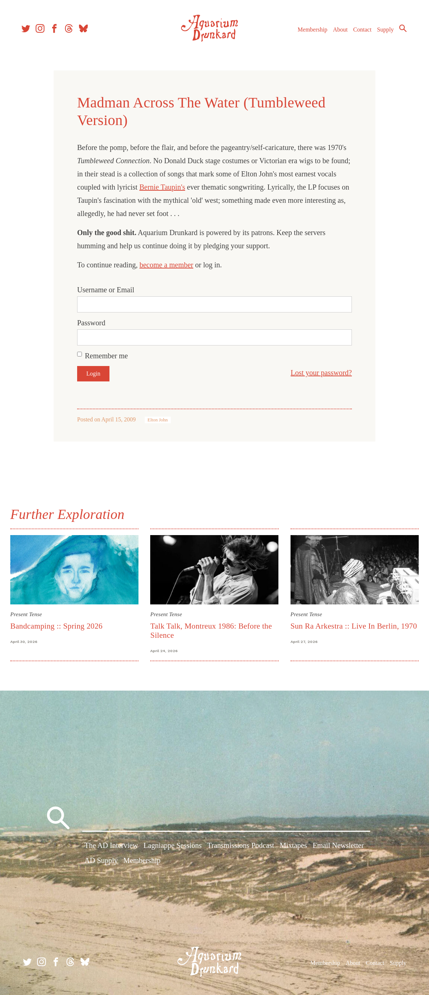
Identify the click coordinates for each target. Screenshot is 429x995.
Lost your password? (321, 373)
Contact (359, 32)
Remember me (106, 356)
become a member (167, 265)
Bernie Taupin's (162, 187)
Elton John (158, 419)
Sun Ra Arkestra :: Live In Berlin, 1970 (353, 625)
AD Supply (101, 861)
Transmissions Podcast (240, 846)
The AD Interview (111, 846)
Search (399, 31)
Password (91, 323)
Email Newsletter (338, 846)
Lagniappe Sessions (173, 846)
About (336, 32)
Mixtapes (293, 846)
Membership (309, 32)
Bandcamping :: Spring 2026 (58, 625)
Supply (382, 32)
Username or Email (105, 290)
